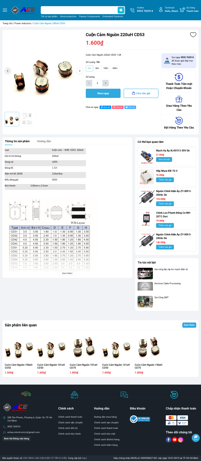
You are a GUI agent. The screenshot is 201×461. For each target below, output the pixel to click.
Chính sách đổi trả (68, 428)
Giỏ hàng (190, 9)
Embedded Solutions (112, 16)
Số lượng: (90, 77)
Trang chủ (7, 23)
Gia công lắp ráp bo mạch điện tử (171, 269)
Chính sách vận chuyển (70, 422)
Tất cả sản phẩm (49, 16)
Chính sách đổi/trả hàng (106, 439)
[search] (121, 10)
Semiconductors (68, 16)
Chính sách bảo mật (104, 434)
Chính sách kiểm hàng (106, 445)
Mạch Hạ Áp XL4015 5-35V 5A (173, 150)
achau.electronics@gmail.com (23, 432)
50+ (97, 68)
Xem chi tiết (164, 159)
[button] (80, 71)
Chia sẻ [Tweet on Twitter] (130, 107)
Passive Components (89, 16)
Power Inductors (23, 23)
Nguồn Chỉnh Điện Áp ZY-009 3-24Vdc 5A (173, 236)
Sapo (84, 458)
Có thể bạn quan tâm (151, 141)
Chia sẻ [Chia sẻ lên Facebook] (105, 107)
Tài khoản (171, 9)
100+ (105, 68)
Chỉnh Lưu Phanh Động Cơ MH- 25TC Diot (173, 214)
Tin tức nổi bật (147, 262)
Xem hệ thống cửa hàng (16, 438)
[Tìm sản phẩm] (83, 10)
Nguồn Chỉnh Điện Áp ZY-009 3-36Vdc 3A (173, 193)
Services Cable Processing (167, 283)
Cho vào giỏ (143, 93)
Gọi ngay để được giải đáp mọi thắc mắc (183, 60)
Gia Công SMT (161, 297)
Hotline (145, 9)
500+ (115, 68)
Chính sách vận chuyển (106, 422)
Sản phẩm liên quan (21, 325)
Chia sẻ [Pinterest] (117, 107)
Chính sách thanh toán (106, 428)
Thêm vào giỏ (165, 179)
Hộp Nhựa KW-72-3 (166, 170)
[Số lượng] (97, 83)
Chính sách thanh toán (70, 417)
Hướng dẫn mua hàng (105, 417)
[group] (44, 71)
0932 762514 (13, 426)
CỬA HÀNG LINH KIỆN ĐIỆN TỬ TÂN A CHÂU (45, 458)
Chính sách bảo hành (69, 434)
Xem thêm (189, 325)
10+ (89, 68)
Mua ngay (103, 93)
